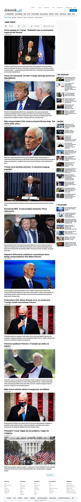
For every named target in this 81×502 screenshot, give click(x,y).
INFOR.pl (33, 7)
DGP (53, 7)
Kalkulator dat (69, 483)
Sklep (75, 7)
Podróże (21, 492)
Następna (50, 475)
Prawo (50, 483)
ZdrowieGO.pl (59, 7)
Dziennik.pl (22, 481)
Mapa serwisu (53, 498)
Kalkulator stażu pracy (70, 486)
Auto (21, 483)
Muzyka (35, 492)
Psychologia (51, 491)
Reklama (20, 498)
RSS (73, 498)
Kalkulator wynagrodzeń (71, 492)
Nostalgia (14, 17)
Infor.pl (5, 483)
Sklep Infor (6, 492)
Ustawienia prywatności (64, 498)
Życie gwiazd (36, 489)
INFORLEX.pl (46, 7)
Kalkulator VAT (69, 488)
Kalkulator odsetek (70, 489)
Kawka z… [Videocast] (28, 17)
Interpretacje (6, 491)
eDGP (5, 486)
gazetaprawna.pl (68, 7)
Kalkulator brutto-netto (71, 491)
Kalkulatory (69, 481)
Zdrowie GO (20, 17)
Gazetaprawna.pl (7, 485)
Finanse (50, 485)
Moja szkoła (36, 488)
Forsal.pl (6, 488)
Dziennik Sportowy (38, 17)
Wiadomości (22, 488)
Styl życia (51, 492)
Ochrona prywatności (42, 498)
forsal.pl (39, 7)
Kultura (35, 494)
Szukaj (73, 10)
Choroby (51, 489)
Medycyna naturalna (53, 488)
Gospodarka (22, 486)
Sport (21, 489)
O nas (14, 498)
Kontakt (9, 498)
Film (35, 491)
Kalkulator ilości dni (70, 485)
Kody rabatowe (37, 485)
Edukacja (36, 486)
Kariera (26, 498)
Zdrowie (21, 491)
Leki (50, 486)
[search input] (62, 10)
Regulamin (32, 498)
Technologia (22, 485)
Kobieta (35, 483)
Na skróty (6, 481)
